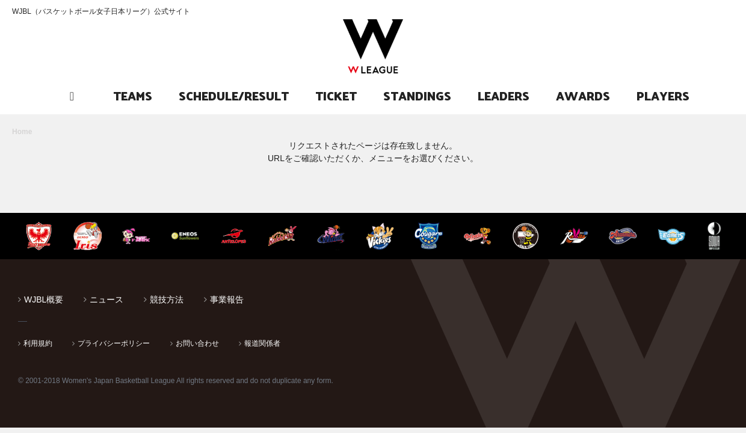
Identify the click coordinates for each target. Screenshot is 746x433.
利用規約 (37, 343)
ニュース (106, 299)
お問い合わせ (197, 343)
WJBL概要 (43, 299)
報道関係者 (262, 343)
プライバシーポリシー (114, 343)
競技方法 (166, 299)
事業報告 (227, 299)
